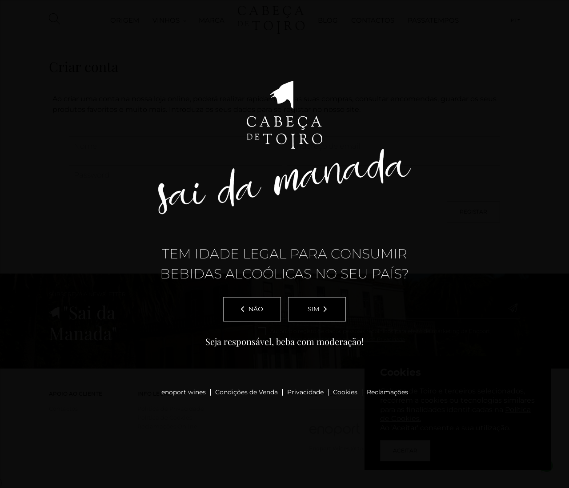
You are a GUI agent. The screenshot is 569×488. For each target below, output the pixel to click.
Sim (317, 309)
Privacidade (305, 392)
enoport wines (183, 392)
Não (252, 309)
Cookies (345, 392)
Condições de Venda (246, 392)
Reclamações (387, 392)
